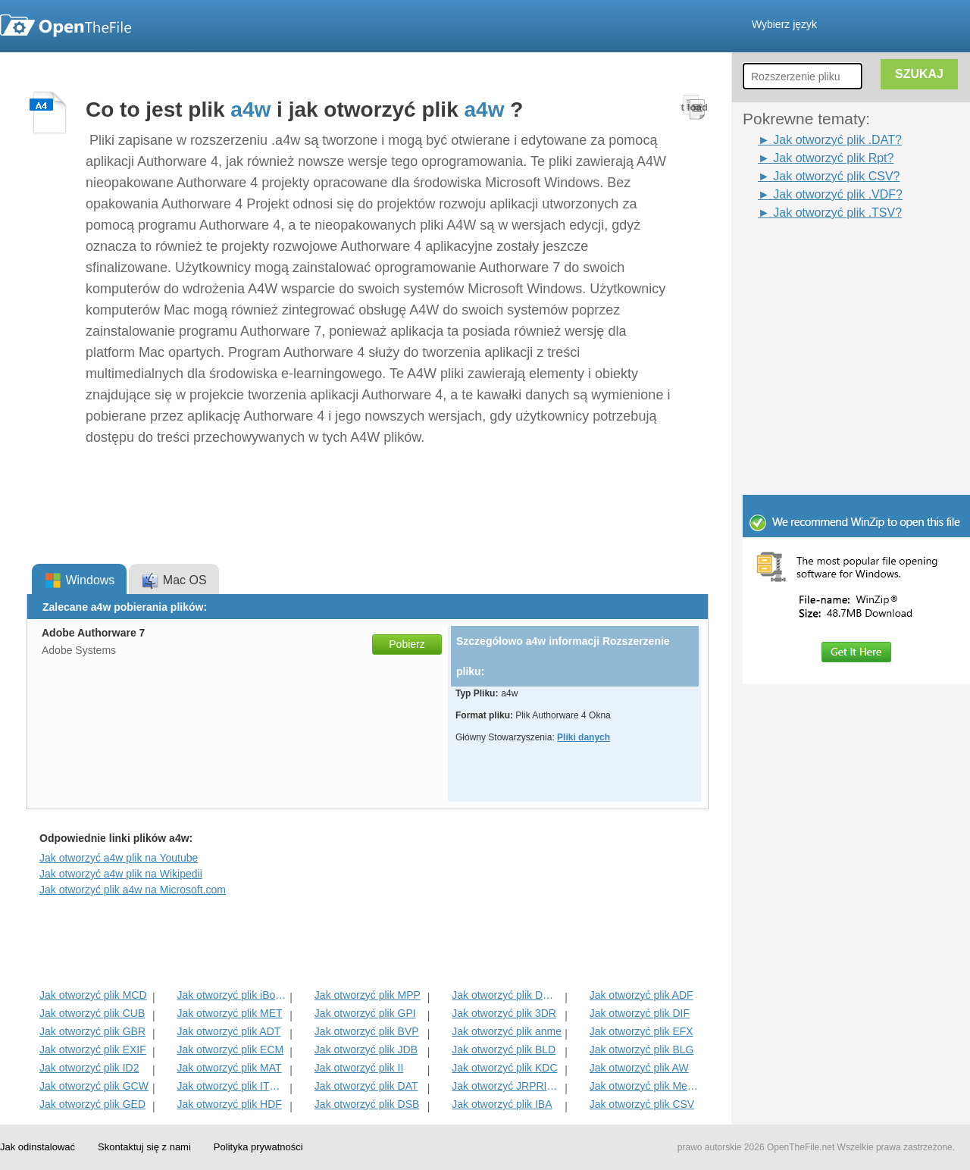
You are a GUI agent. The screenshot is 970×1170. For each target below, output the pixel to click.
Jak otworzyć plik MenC (644, 1086)
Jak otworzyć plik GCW (94, 1086)
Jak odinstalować (37, 1147)
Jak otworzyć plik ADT (228, 1031)
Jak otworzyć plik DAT (366, 1086)
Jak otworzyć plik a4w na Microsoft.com (132, 890)
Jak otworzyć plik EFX (641, 1031)
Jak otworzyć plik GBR (92, 1031)
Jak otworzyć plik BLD (503, 1049)
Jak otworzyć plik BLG (642, 1049)
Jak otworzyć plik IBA (502, 1104)
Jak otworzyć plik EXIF (92, 1049)
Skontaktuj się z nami (144, 1147)
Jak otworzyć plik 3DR (504, 1013)
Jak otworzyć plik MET (229, 1013)
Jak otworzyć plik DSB (366, 1104)
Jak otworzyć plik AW (639, 1068)
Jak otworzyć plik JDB (366, 1049)
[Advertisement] (833, 256)
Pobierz (406, 644)
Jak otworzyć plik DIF (640, 1013)
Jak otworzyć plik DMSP (507, 995)
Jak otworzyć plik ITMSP (231, 1086)
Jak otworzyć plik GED (92, 1104)
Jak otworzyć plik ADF (641, 995)
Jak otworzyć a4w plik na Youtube (118, 858)
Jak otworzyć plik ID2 (89, 1068)
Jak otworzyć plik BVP (366, 1031)
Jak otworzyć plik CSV (642, 1104)
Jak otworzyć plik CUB (92, 1013)
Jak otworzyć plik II (358, 1068)
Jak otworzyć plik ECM (230, 1049)
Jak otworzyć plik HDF (229, 1104)
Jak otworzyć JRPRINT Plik (507, 1086)
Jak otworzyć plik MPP (367, 995)
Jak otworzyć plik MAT (229, 1068)
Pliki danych (583, 737)
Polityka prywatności (258, 1147)
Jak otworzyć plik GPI (365, 1013)
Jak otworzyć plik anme (507, 1031)
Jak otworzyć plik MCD (93, 995)
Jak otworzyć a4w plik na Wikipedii (120, 874)
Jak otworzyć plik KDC (504, 1068)
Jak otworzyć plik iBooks (231, 995)
